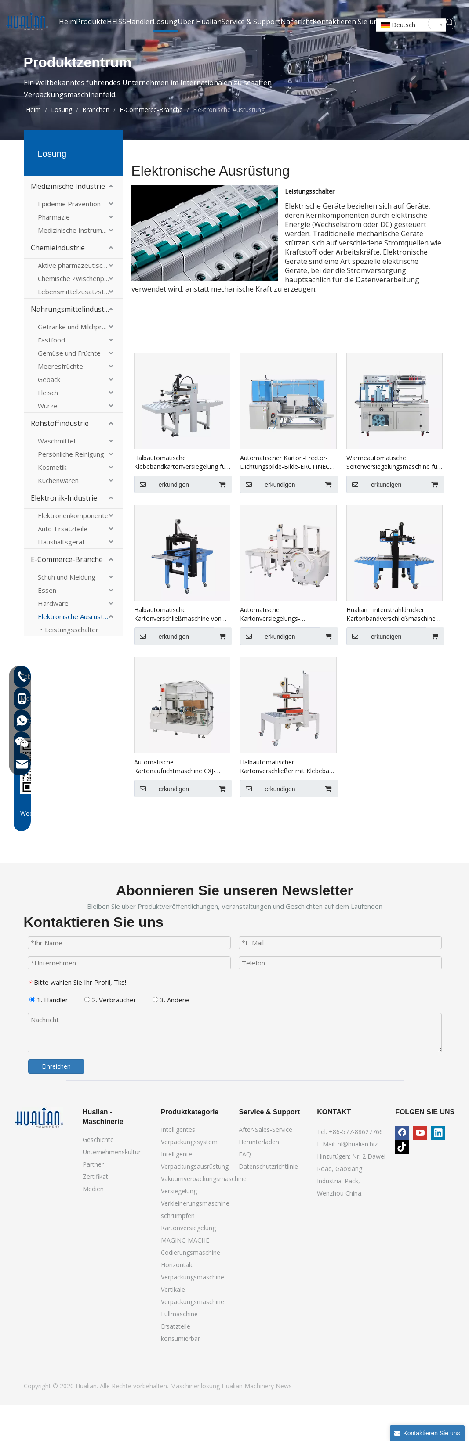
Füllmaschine (179, 1350)
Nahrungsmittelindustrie (72, 345)
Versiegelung (179, 1227)
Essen (47, 626)
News (284, 1422)
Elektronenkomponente (73, 552)
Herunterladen (259, 1178)
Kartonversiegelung (188, 1264)
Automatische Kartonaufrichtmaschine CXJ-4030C (174, 803)
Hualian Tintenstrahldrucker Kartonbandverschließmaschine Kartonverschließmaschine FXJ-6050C (391, 650)
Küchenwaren (58, 516)
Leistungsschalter (71, 666)
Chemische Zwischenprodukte (80, 314)
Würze (48, 442)
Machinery (260, 1422)
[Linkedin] (438, 1169)
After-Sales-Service (265, 1166)
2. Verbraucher (110, 1036)
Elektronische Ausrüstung (76, 652)
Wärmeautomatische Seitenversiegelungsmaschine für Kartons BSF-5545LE (393, 499)
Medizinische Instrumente (77, 266)
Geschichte (98, 1176)
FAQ (245, 1190)
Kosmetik (52, 503)
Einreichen (56, 1103)
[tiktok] (402, 1183)
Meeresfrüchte (60, 402)
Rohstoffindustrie (60, 460)
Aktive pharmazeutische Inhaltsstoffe (80, 301)
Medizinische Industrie (68, 222)
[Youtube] (420, 1169)
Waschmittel (56, 477)
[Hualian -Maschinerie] (39, 1154)
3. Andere (171, 1036)
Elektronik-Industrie (64, 534)
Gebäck (49, 415)
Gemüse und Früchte (69, 389)
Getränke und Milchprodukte (80, 363)
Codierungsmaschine (190, 1289)
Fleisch (48, 429)
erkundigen (161, 521)
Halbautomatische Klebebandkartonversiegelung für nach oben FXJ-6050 (181, 499)
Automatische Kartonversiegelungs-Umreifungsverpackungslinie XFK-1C (287, 650)
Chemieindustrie (58, 284)
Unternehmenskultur (112, 1188)
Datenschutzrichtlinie (268, 1203)
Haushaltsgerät (61, 578)
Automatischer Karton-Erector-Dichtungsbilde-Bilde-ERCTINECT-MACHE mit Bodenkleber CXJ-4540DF (288, 499)
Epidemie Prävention (69, 240)
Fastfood (51, 376)
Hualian (233, 1422)
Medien (93, 1225)
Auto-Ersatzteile (62, 565)
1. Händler (48, 1036)
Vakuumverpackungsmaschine (204, 1215)
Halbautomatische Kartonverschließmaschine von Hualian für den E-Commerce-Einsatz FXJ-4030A (178, 650)
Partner (93, 1200)
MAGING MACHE (185, 1276)
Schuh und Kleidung (66, 613)
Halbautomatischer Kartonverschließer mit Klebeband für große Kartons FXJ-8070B (288, 803)
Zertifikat (95, 1213)
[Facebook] (402, 1169)
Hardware (53, 639)
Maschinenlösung (196, 1422)
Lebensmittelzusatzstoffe (77, 328)
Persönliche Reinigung (71, 490)
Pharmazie (54, 253)
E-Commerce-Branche (67, 596)
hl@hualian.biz (358, 1180)
